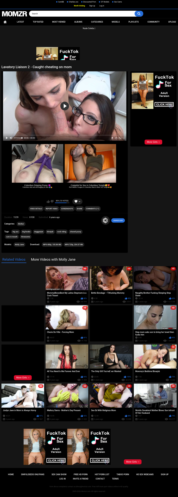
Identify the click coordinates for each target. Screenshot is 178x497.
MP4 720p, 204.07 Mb (74, 245)
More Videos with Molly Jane (53, 259)
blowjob (50, 232)
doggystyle (38, 232)
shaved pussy (75, 232)
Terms (115, 479)
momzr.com (118, 220)
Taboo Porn (122, 474)
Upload (172, 22)
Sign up (92, 6)
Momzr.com (86, 491)
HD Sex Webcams (145, 474)
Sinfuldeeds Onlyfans (32, 474)
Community (153, 22)
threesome (25, 237)
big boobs (26, 232)
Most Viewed (58, 22)
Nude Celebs (88, 28)
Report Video (51, 209)
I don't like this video (52, 201)
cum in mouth (11, 237)
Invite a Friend (80, 479)
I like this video (48, 201)
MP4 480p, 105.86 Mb (52, 245)
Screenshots (67, 209)
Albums (78, 22)
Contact (100, 479)
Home (5, 22)
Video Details (36, 209)
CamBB (61, 2)
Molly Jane (19, 245)
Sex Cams (118, 2)
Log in (101, 6)
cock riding (61, 232)
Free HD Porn (81, 474)
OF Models (105, 2)
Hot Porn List (102, 474)
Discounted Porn (89, 2)
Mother (21, 224)
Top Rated (38, 22)
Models (116, 22)
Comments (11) (92, 209)
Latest (20, 22)
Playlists (134, 22)
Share (79, 209)
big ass (16, 232)
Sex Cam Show (59, 474)
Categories (97, 22)
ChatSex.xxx (73, 2)
